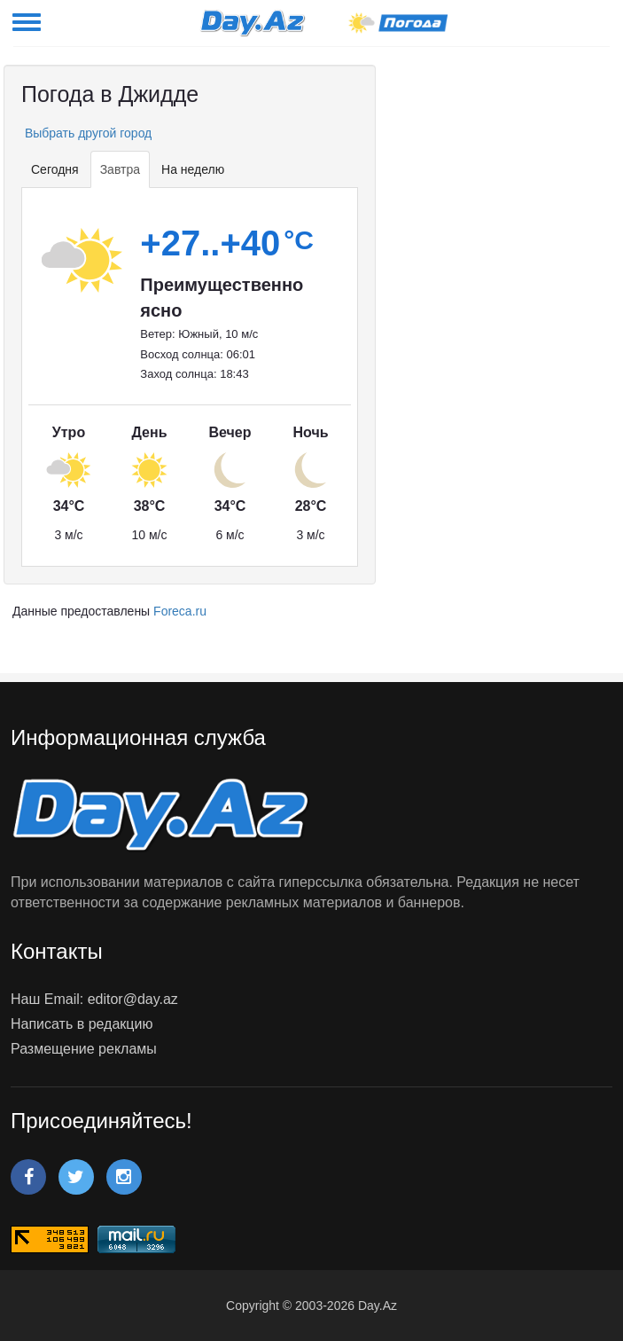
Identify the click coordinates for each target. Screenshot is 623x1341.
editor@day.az (133, 999)
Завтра (120, 169)
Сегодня (55, 169)
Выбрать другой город (86, 133)
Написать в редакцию (81, 1023)
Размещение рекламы (84, 1048)
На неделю (192, 169)
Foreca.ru (179, 611)
